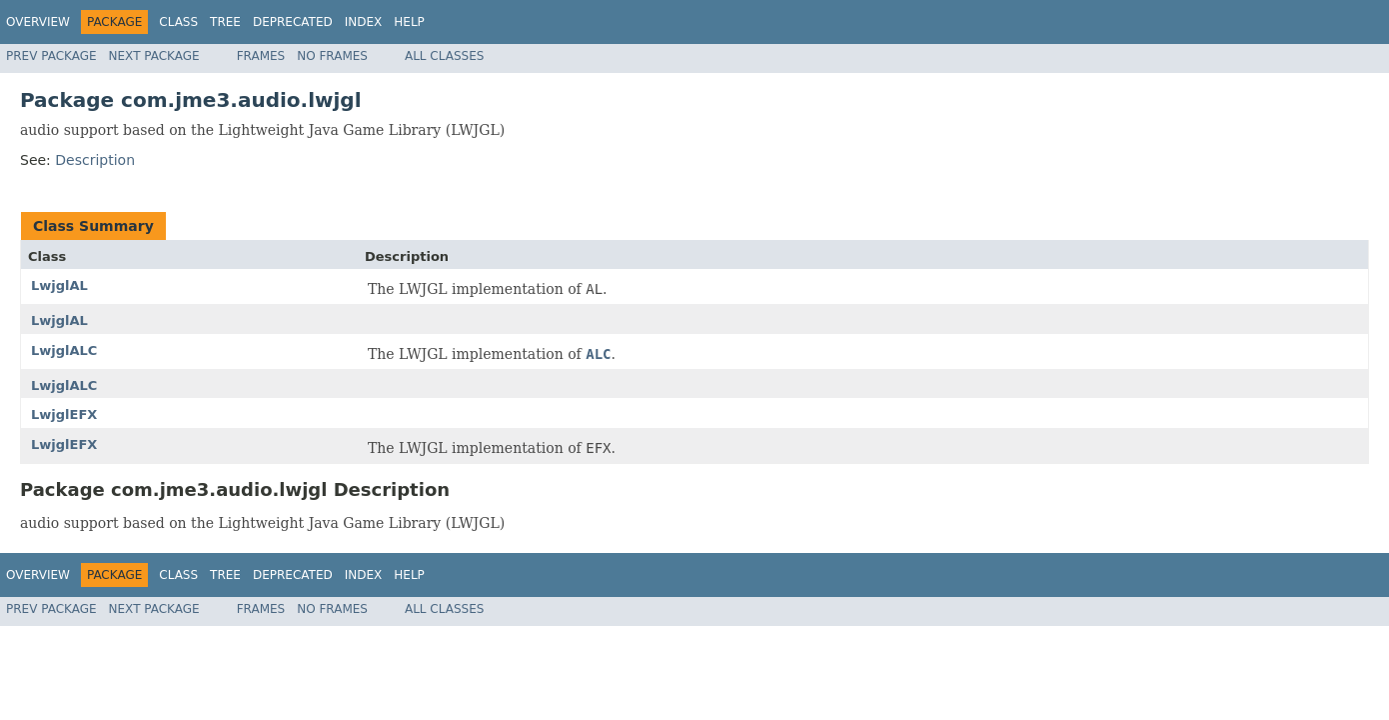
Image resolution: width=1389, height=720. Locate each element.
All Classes (444, 56)
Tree (225, 22)
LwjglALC (64, 350)
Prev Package (51, 56)
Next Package (154, 56)
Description (95, 160)
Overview (38, 22)
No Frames (332, 56)
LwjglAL (59, 285)
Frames (261, 56)
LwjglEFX (64, 414)
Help (409, 22)
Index (364, 22)
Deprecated (293, 22)
